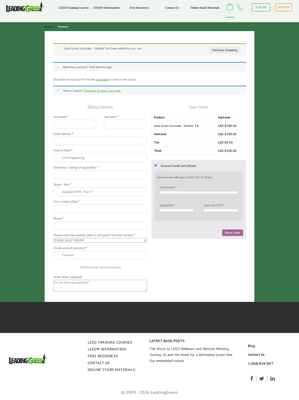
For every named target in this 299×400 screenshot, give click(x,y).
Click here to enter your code (102, 91)
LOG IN (261, 7)
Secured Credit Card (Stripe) (178, 166)
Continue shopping (224, 50)
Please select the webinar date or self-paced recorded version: (94, 235)
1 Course (229, 11)
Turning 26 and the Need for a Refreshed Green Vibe (191, 354)
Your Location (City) (66, 201)
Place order (232, 232)
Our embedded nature (167, 360)
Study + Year (62, 184)
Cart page (102, 79)
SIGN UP (283, 7)
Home (48, 26)
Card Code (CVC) (214, 205)
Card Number (168, 187)
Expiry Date (167, 205)
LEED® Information (106, 7)
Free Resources (139, 7)
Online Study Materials (204, 7)
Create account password (70, 248)
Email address (63, 134)
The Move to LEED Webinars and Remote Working (189, 348)
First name (61, 117)
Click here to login (100, 67)
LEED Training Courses (74, 7)
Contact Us (172, 7)
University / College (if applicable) (76, 167)
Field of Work (63, 150)
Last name (111, 117)
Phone (58, 218)
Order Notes (68, 277)
